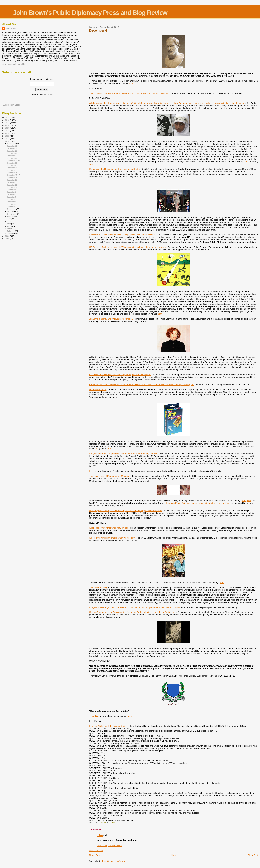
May (9, 224)
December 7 (11, 194)
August (10, 216)
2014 (7, 130)
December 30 (12, 148)
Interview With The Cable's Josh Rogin (107, 726)
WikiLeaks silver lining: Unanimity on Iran (108, 528)
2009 (7, 236)
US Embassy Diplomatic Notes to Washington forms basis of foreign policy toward (128, 247)
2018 (7, 120)
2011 (7, 138)
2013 (7, 133)
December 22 (12, 163)
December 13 (12, 180)
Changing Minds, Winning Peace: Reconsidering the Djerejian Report (198, 503)
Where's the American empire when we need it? (112, 538)
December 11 (12, 185)
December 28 (12, 153)
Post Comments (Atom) (113, 861)
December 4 (11, 202)
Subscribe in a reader (12, 105)
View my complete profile (13, 64)
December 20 (12, 168)
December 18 (12, 173)
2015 (7, 128)
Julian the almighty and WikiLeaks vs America (111, 319)
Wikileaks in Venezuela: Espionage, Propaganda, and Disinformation (122, 235)
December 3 (11, 204)
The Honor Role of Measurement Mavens (109, 476)
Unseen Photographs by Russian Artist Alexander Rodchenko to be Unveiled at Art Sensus (132, 612)
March (10, 229)
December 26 (12, 158)
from (131, 83)
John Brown (10, 28)
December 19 (12, 170)
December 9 (11, 190)
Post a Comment (96, 851)
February (11, 231)
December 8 (11, 192)
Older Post (253, 855)
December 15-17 (13, 175)
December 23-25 (13, 161)
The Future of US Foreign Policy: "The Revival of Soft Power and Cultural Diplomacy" (129, 93)
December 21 (12, 165)
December (11, 144)
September (12, 214)
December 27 (12, 156)
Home (174, 855)
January (10, 234)
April (9, 226)
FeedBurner (47, 94)
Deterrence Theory (98, 389)
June (9, 221)
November (11, 209)
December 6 (11, 197)
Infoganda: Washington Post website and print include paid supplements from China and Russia (134, 607)
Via (97, 448)
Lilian (100, 835)
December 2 (11, 207)
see (245, 161)
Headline (95, 716)
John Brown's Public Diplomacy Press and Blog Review (90, 12)
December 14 (12, 178)
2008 (7, 239)
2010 (7, 141)
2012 (7, 136)
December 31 (12, 146)
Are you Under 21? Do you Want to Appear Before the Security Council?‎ (123, 453)
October (10, 211)
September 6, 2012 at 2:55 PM (109, 846)
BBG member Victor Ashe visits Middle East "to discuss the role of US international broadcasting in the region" (141, 384)
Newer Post (94, 855)
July (9, 219)
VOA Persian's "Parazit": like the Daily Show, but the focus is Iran (120, 374)
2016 (7, 125)
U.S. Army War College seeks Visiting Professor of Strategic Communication (125, 510)
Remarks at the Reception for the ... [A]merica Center (114, 169)
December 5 (11, 199)
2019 (7, 117)
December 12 (12, 182)
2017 (7, 122)
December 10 (12, 187)
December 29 (12, 151)
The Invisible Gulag (98, 587)
